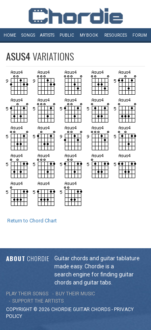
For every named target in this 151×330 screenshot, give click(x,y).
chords (100, 309)
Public (67, 35)
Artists (47, 35)
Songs (28, 35)
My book (89, 35)
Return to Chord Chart (32, 221)
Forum (139, 35)
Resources (115, 35)
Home (10, 35)
